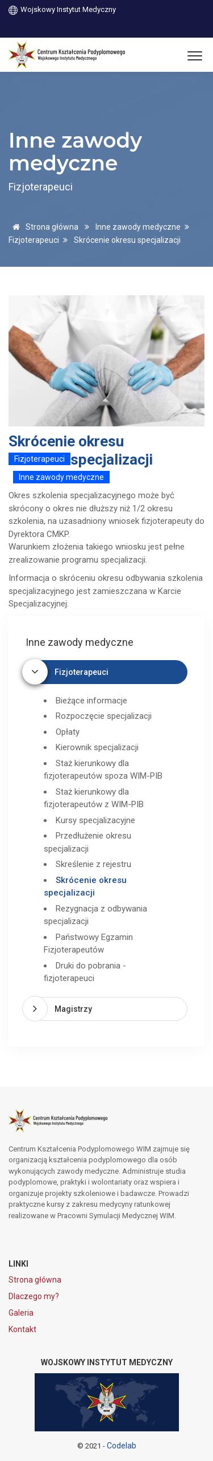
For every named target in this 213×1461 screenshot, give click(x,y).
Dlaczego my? (34, 1296)
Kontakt (22, 1329)
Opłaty (68, 732)
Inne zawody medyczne (138, 226)
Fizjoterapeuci (34, 240)
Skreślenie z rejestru (93, 864)
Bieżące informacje (91, 700)
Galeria (21, 1312)
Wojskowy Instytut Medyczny (62, 9)
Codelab (121, 1445)
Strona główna (43, 226)
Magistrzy (73, 1009)
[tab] (109, 672)
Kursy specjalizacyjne (95, 820)
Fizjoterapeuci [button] (81, 672)
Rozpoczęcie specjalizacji (104, 716)
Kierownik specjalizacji (97, 747)
